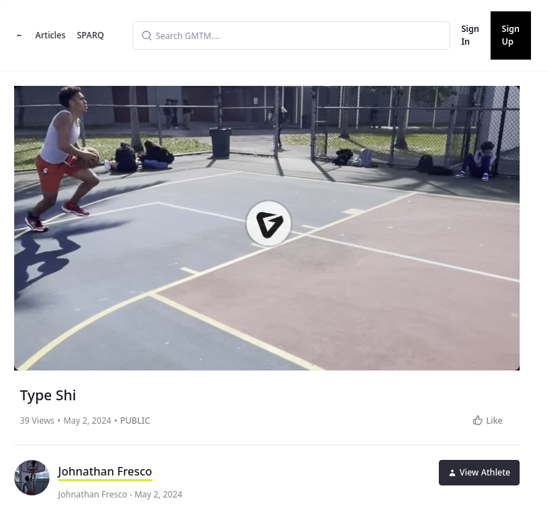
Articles (50, 35)
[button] (268, 223)
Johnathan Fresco (105, 471)
